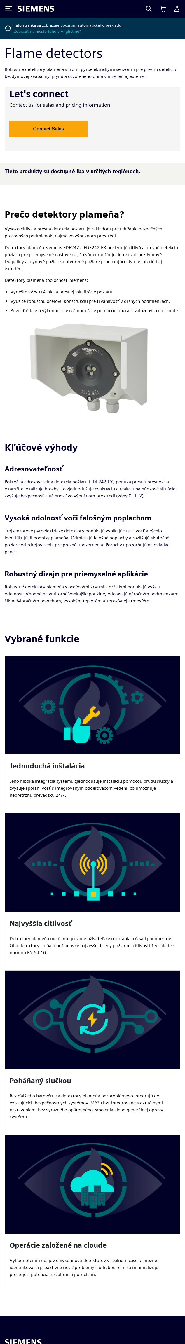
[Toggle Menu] (9, 9)
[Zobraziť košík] (163, 9)
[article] (92, 734)
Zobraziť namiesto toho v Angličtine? (47, 31)
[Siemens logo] (36, 9)
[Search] (149, 9)
